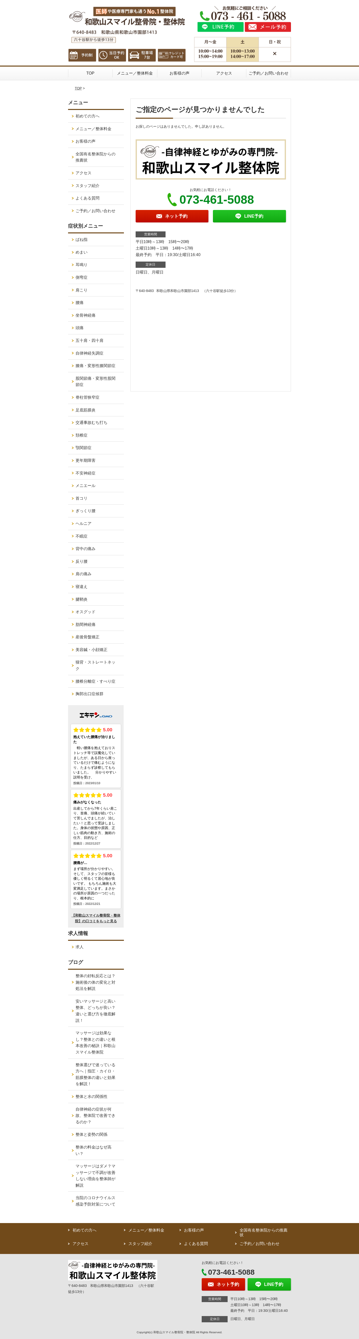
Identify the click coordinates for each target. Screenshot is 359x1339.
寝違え (82, 586)
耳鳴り (82, 265)
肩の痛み (83, 574)
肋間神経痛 (85, 624)
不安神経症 (85, 473)
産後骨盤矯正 (87, 637)
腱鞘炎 (82, 599)
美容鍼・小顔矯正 (91, 650)
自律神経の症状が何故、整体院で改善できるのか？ (95, 1115)
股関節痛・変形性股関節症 (95, 381)
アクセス (224, 73)
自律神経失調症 (89, 353)
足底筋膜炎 (85, 410)
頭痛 (80, 328)
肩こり (82, 290)
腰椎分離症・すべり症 (95, 681)
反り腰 (82, 561)
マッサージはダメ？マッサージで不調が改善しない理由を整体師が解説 (95, 1175)
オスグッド (85, 612)
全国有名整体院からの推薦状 (95, 157)
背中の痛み (85, 549)
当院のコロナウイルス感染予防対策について (95, 1201)
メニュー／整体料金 (135, 73)
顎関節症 (83, 448)
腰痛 (80, 302)
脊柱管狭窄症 (87, 397)
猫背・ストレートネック (95, 665)
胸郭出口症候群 (89, 694)
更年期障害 (85, 460)
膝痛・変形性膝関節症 (95, 366)
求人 (80, 947)
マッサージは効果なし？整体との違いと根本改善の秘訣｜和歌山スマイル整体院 (95, 1042)
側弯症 (82, 277)
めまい (82, 252)
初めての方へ (87, 116)
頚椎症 (82, 435)
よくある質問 (87, 198)
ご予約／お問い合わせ (268, 73)
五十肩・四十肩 (89, 340)
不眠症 (82, 536)
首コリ (82, 498)
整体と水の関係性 (91, 1096)
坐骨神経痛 (85, 315)
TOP (90, 73)
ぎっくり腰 (85, 511)
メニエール (85, 485)
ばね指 (82, 239)
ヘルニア (83, 523)
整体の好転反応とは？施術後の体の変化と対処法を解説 (95, 982)
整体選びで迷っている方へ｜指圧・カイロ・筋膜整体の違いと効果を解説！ (95, 1074)
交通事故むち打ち (91, 422)
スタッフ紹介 (87, 186)
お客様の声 (179, 73)
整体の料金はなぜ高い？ (93, 1150)
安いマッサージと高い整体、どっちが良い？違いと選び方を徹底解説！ (95, 1011)
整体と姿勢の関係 (91, 1134)
